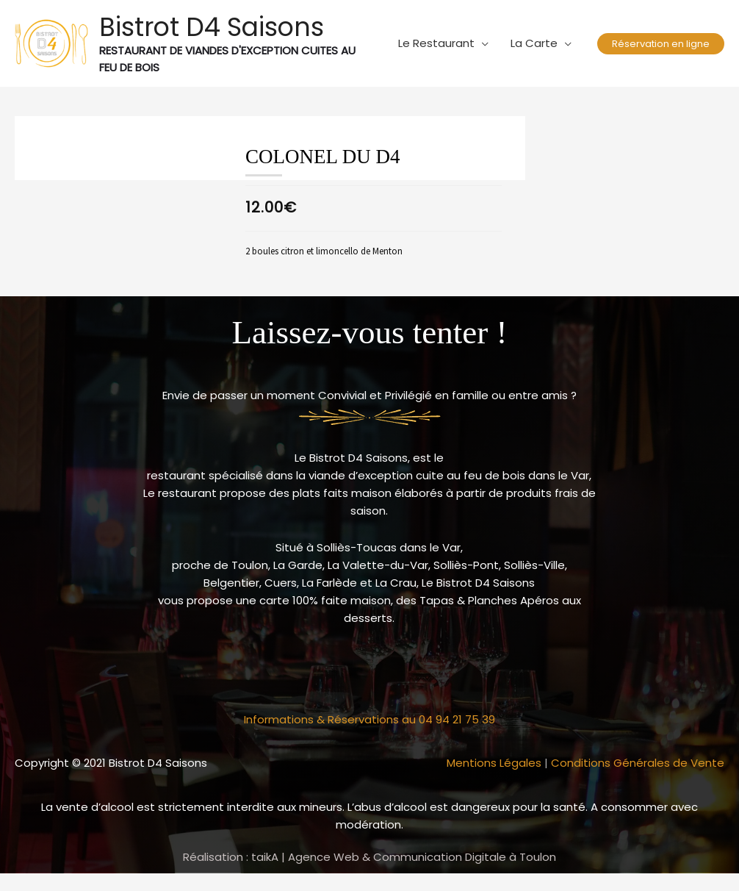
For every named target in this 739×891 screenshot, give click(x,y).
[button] (660, 43)
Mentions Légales (494, 762)
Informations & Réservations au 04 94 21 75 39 (369, 719)
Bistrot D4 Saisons (211, 27)
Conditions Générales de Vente (637, 762)
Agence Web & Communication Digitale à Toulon (422, 857)
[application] (482, 43)
